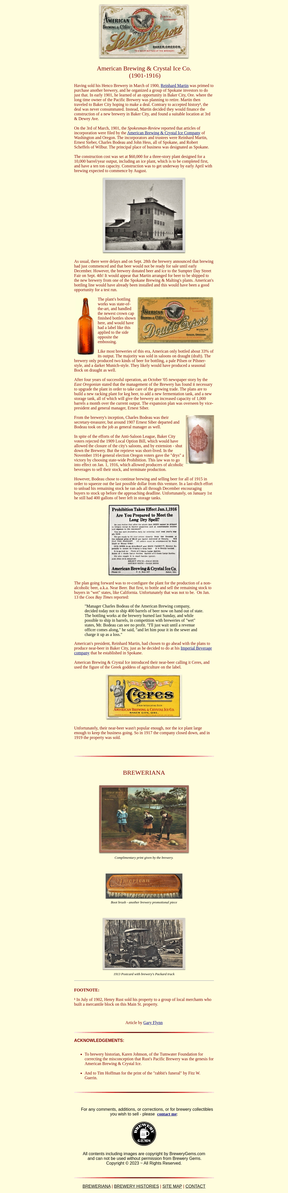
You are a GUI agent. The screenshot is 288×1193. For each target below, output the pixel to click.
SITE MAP (172, 1186)
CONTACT (195, 1186)
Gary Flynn (153, 1022)
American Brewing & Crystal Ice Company (164, 133)
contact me (167, 1114)
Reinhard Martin (174, 85)
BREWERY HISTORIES (136, 1186)
